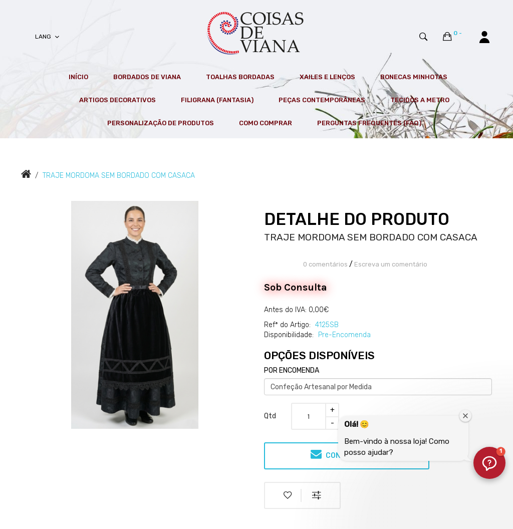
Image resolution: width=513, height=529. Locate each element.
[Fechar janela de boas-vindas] (465, 416)
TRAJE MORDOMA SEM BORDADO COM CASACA (119, 175)
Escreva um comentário (390, 264)
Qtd (270, 416)
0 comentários (325, 264)
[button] (489, 463)
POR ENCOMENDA (291, 370)
